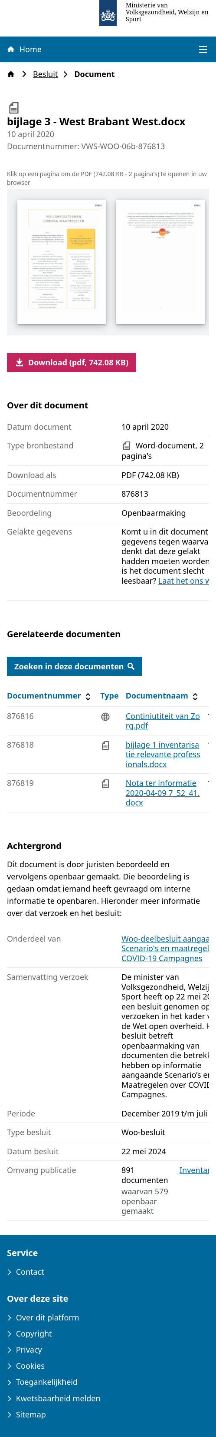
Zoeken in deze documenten (74, 666)
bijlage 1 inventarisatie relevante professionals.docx (163, 754)
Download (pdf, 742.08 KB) (71, 362)
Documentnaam (163, 696)
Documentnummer (50, 696)
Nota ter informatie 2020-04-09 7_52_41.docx (163, 793)
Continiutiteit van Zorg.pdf (163, 721)
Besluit (48, 74)
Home (24, 49)
